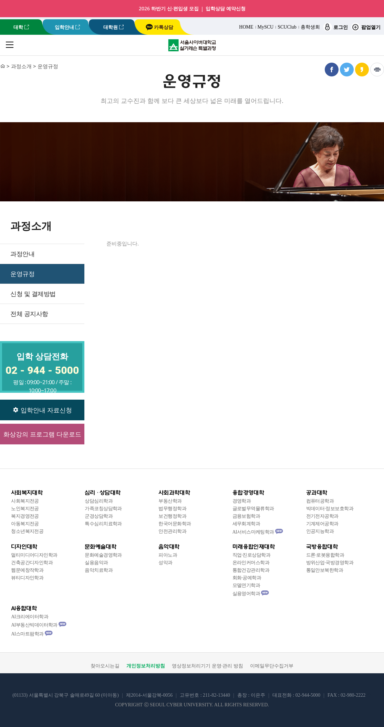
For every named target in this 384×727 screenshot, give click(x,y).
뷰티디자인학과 (27, 577)
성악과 (165, 562)
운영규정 (48, 66)
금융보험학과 (246, 516)
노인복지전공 (25, 508)
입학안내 (64, 27)
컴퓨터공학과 (320, 501)
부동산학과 (169, 501)
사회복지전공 (25, 501)
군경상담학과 (99, 516)
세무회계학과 (246, 523)
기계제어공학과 (322, 523)
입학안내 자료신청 (42, 410)
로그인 (335, 27)
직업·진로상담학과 (251, 555)
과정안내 (22, 254)
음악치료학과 (99, 570)
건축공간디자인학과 (32, 562)
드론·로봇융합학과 (325, 555)
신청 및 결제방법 (33, 293)
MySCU (266, 27)
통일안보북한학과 (324, 570)
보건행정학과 (172, 516)
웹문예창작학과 (27, 570)
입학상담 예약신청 (226, 8)
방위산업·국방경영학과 (329, 562)
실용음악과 (96, 562)
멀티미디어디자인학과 (34, 555)
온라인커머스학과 (251, 562)
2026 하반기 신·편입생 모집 (169, 8)
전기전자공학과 (322, 516)
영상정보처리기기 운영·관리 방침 (207, 665)
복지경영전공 (25, 516)
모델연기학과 (246, 585)
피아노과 (167, 555)
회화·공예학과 (246, 577)
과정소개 (21, 66)
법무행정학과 (172, 508)
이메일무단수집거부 (271, 665)
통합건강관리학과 (251, 570)
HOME (246, 27)
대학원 (110, 27)
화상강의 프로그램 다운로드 (42, 434)
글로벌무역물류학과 (253, 508)
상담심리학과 (99, 501)
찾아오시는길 (105, 665)
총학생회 (310, 27)
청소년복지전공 (27, 531)
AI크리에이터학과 (29, 616)
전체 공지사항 (29, 313)
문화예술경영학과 (103, 555)
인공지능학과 (320, 531)
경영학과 (241, 501)
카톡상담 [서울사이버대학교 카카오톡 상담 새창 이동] (159, 27)
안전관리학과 (172, 531)
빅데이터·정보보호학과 (329, 508)
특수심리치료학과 (103, 523)
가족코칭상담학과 (103, 508)
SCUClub (287, 27)
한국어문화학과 (174, 523)
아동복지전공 (25, 523)
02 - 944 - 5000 (42, 370)
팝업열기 (366, 27)
